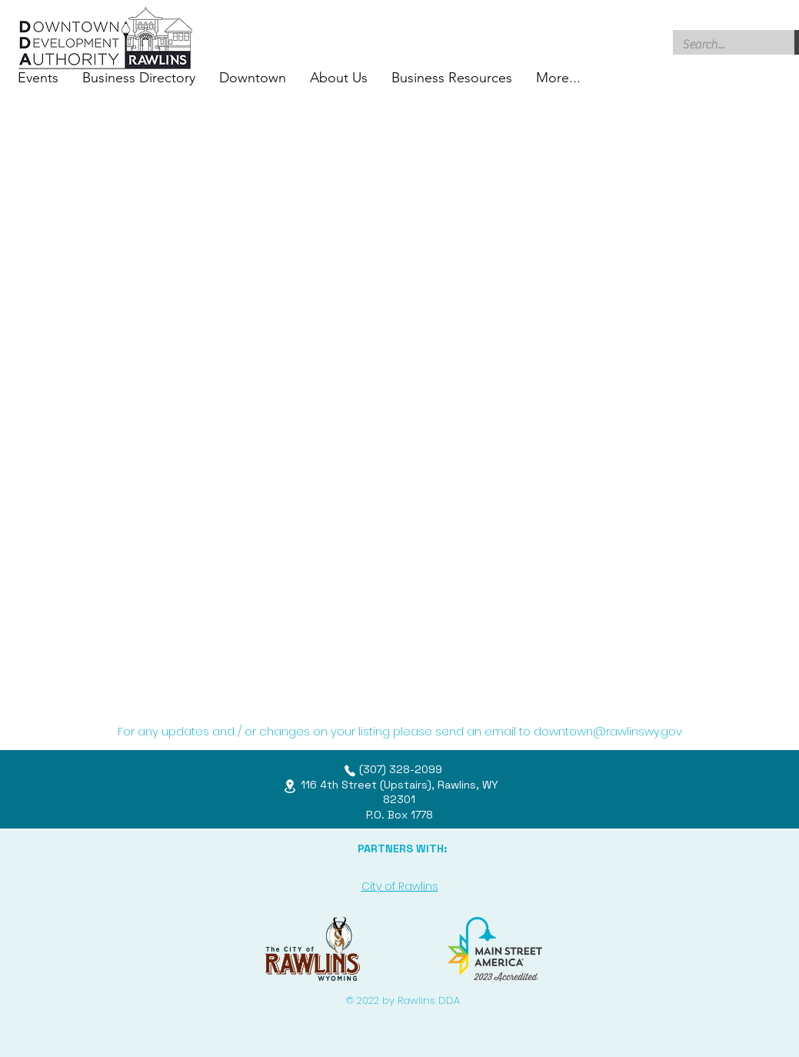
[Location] (290, 786)
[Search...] (722, 44)
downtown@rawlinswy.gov (608, 731)
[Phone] (350, 771)
